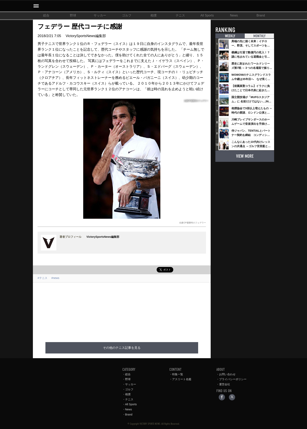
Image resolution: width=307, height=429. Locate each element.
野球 (73, 15)
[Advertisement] (122, 309)
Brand (260, 15)
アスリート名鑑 (181, 379)
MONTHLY (259, 36)
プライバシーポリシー (233, 379)
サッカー (100, 15)
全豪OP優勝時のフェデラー (192, 222)
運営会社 (224, 384)
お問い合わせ (227, 374)
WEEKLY (230, 36)
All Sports (207, 15)
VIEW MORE (245, 156)
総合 (46, 15)
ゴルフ (126, 15)
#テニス (42, 278)
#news (55, 278)
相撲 (153, 15)
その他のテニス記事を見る (122, 348)
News (234, 15)
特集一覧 (177, 374)
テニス (180, 15)
